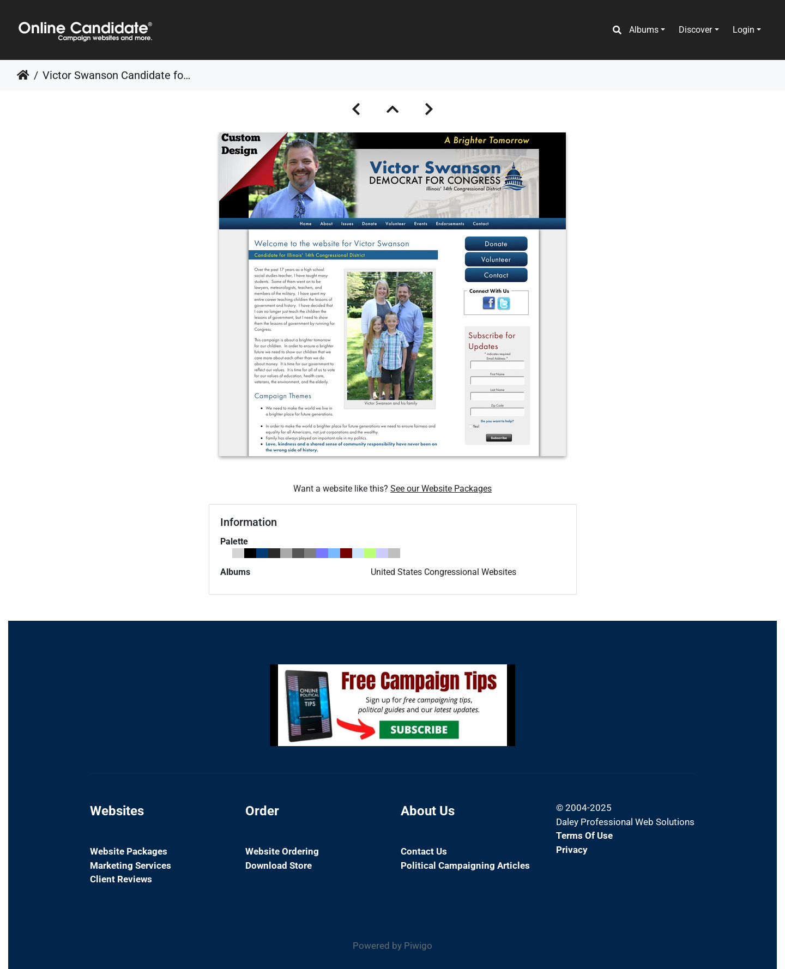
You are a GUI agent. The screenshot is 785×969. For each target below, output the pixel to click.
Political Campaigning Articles (465, 865)
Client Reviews (121, 879)
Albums (644, 30)
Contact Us (424, 851)
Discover (695, 30)
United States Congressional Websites (443, 572)
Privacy (572, 849)
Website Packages (128, 851)
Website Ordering (282, 851)
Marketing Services (130, 865)
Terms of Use (584, 835)
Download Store (278, 865)
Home (23, 75)
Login (743, 30)
